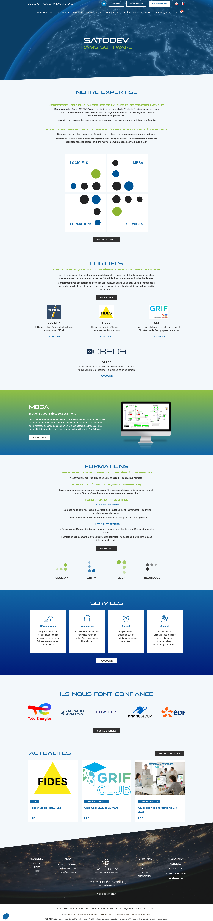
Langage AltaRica (68, 865)
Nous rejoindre (176, 873)
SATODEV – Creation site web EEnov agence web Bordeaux (90, 914)
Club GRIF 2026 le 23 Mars (101, 807)
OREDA (37, 875)
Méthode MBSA (68, 868)
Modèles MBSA (68, 872)
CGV (59, 909)
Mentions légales (74, 909)
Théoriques (144, 876)
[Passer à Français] (182, 3)
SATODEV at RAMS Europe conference (50, 4)
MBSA (77, 12)
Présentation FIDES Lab (45, 807)
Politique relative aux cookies (136, 909)
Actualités (146, 12)
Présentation (44, 12)
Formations (94, 12)
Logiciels (62, 12)
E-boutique (163, 12)
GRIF (37, 871)
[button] (34, 801)
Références (129, 12)
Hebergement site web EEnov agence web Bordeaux (132, 914)
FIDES (37, 867)
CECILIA (37, 863)
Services (112, 12)
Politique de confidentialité (101, 909)
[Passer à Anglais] (176, 3)
